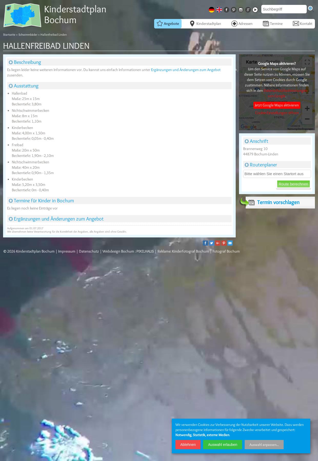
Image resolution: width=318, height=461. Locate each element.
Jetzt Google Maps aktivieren (277, 105)
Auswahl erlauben (222, 445)
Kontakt (302, 23)
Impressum (66, 251)
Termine (273, 23)
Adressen (242, 23)
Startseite (9, 34)
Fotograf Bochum (226, 251)
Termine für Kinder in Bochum (41, 200)
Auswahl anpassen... (264, 444)
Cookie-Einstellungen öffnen (277, 113)
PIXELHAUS (145, 251)
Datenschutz (89, 251)
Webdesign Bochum (118, 251)
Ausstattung (23, 86)
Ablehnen (188, 445)
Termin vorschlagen (273, 202)
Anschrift (256, 141)
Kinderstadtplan (205, 23)
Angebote (168, 23)
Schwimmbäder (27, 34)
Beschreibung (25, 62)
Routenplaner (261, 165)
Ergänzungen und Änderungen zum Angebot (186, 69)
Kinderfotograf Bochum (190, 251)
